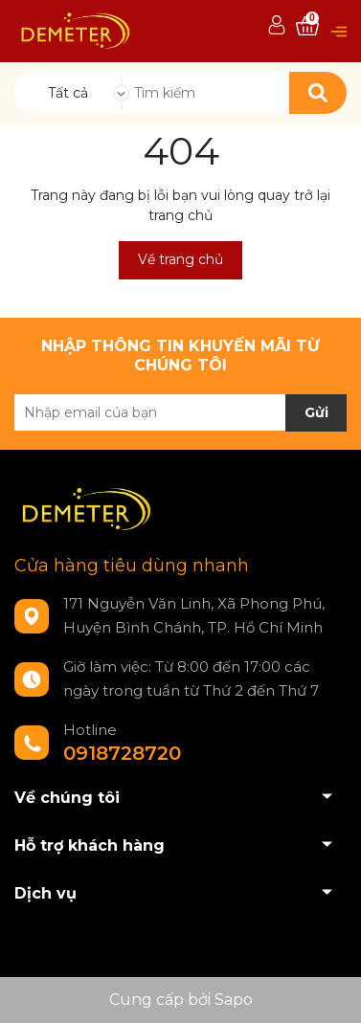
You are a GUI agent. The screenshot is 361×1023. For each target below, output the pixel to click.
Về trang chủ (180, 259)
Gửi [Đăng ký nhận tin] (316, 412)
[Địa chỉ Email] (180, 412)
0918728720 (122, 753)
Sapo (233, 999)
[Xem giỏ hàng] (307, 26)
